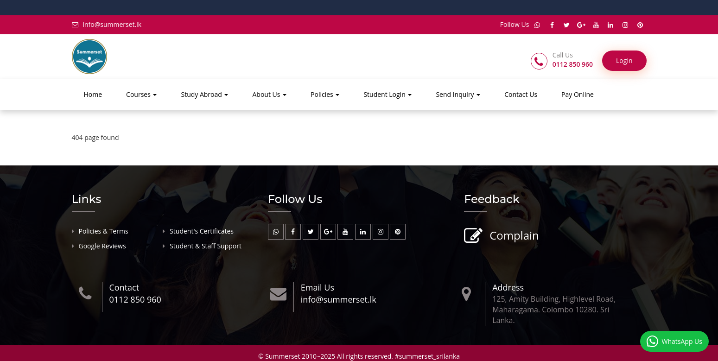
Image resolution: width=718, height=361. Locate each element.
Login (624, 60)
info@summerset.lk (107, 24)
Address (508, 287)
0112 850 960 (135, 299)
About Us (269, 94)
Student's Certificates (202, 231)
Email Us (317, 287)
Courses (141, 94)
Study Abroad (204, 94)
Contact (124, 287)
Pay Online (577, 94)
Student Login (387, 94)
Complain (513, 236)
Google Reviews (102, 245)
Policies (325, 94)
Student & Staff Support (205, 245)
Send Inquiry (458, 94)
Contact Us (520, 94)
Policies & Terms (103, 231)
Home (93, 94)
